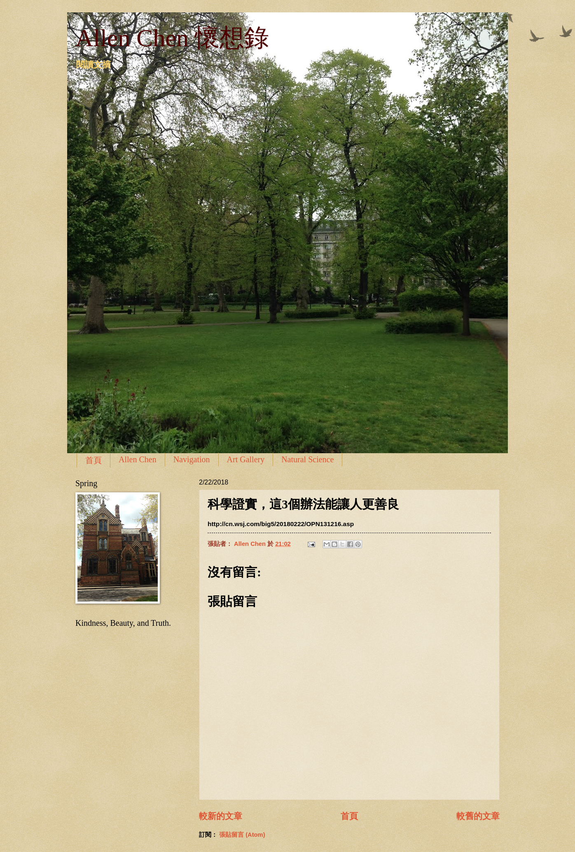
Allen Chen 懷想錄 (172, 37)
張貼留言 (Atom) (242, 834)
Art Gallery (246, 459)
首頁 (93, 460)
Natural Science (307, 459)
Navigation (191, 459)
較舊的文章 (478, 816)
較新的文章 (220, 816)
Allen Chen (138, 459)
